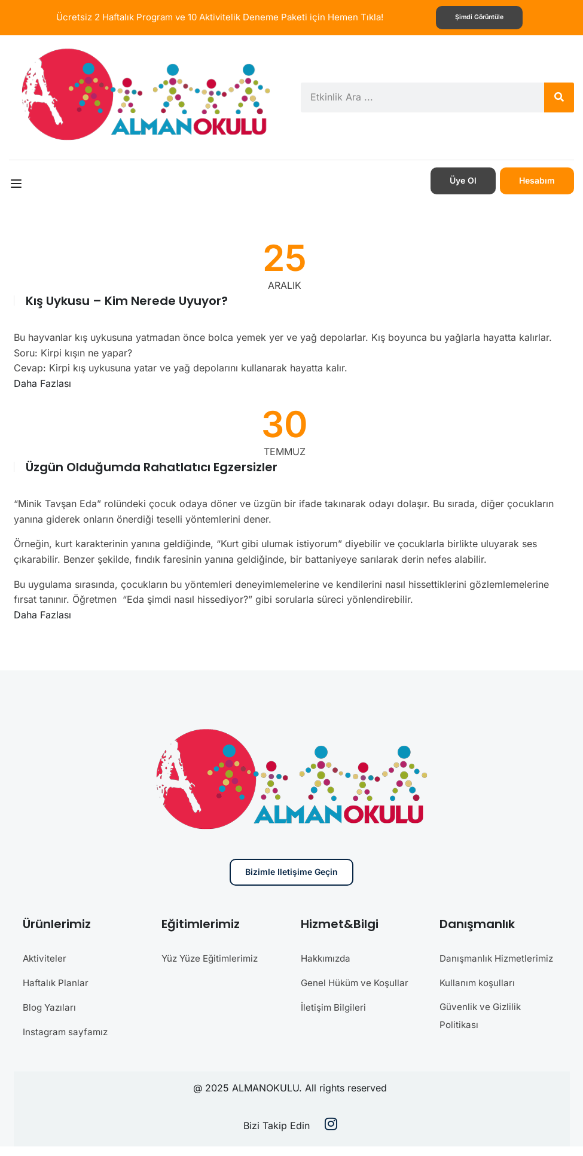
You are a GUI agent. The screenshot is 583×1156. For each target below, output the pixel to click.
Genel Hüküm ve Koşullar (357, 981)
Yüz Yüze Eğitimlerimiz (212, 957)
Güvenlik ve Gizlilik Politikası (482, 1032)
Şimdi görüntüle (479, 17)
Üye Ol (463, 180)
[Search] (559, 97)
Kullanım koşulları (478, 999)
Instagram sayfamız (67, 1029)
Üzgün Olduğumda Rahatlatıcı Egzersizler (151, 466)
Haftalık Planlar (56, 981)
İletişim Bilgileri (334, 1005)
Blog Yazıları (51, 1005)
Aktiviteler (45, 957)
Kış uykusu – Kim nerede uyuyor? (127, 300)
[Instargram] (331, 1135)
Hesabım (537, 180)
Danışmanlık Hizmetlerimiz (470, 966)
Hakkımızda (327, 957)
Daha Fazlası (42, 383)
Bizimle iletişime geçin (291, 872)
